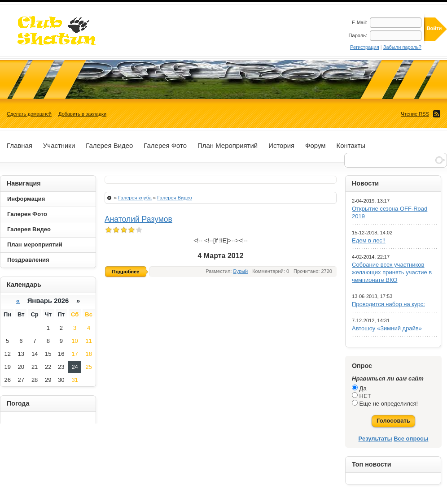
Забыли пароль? (402, 47)
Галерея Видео (174, 197)
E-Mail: (359, 22)
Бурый (240, 271)
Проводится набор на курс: (388, 304)
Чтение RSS (415, 114)
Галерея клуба (135, 197)
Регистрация (364, 47)
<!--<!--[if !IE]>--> (216, 240)
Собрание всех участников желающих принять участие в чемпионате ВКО (392, 272)
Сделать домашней (29, 114)
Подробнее (126, 271)
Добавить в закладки (82, 114)
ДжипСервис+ (53, 30)
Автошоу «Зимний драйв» (387, 328)
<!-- (220, 240)
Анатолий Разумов (138, 219)
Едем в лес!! (369, 240)
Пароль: (358, 35)
